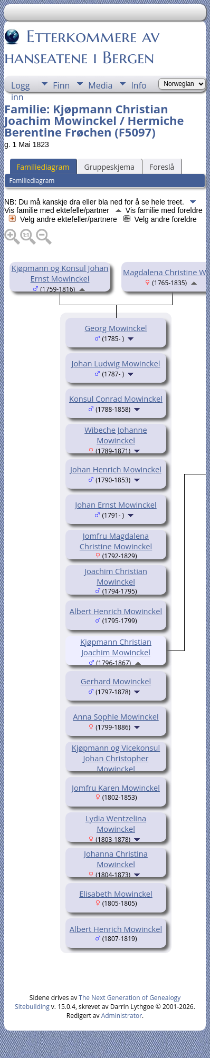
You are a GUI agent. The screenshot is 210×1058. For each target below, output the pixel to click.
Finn (61, 85)
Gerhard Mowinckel (116, 681)
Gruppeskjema (109, 167)
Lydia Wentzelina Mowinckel (115, 823)
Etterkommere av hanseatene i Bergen (81, 47)
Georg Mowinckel (115, 328)
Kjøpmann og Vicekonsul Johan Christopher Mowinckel (116, 758)
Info (138, 85)
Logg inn (20, 86)
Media (100, 85)
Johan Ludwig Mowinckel (116, 363)
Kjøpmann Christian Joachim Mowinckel (115, 646)
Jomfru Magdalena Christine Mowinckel (116, 540)
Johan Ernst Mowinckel (116, 504)
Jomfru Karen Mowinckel (116, 787)
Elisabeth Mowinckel (115, 893)
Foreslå (161, 167)
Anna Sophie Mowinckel (115, 716)
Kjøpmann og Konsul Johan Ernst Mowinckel (60, 273)
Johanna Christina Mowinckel (116, 858)
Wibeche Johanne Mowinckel (115, 434)
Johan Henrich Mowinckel (115, 469)
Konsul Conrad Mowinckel (116, 398)
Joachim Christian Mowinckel (115, 576)
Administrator (121, 1015)
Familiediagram (42, 167)
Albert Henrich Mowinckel (116, 611)
